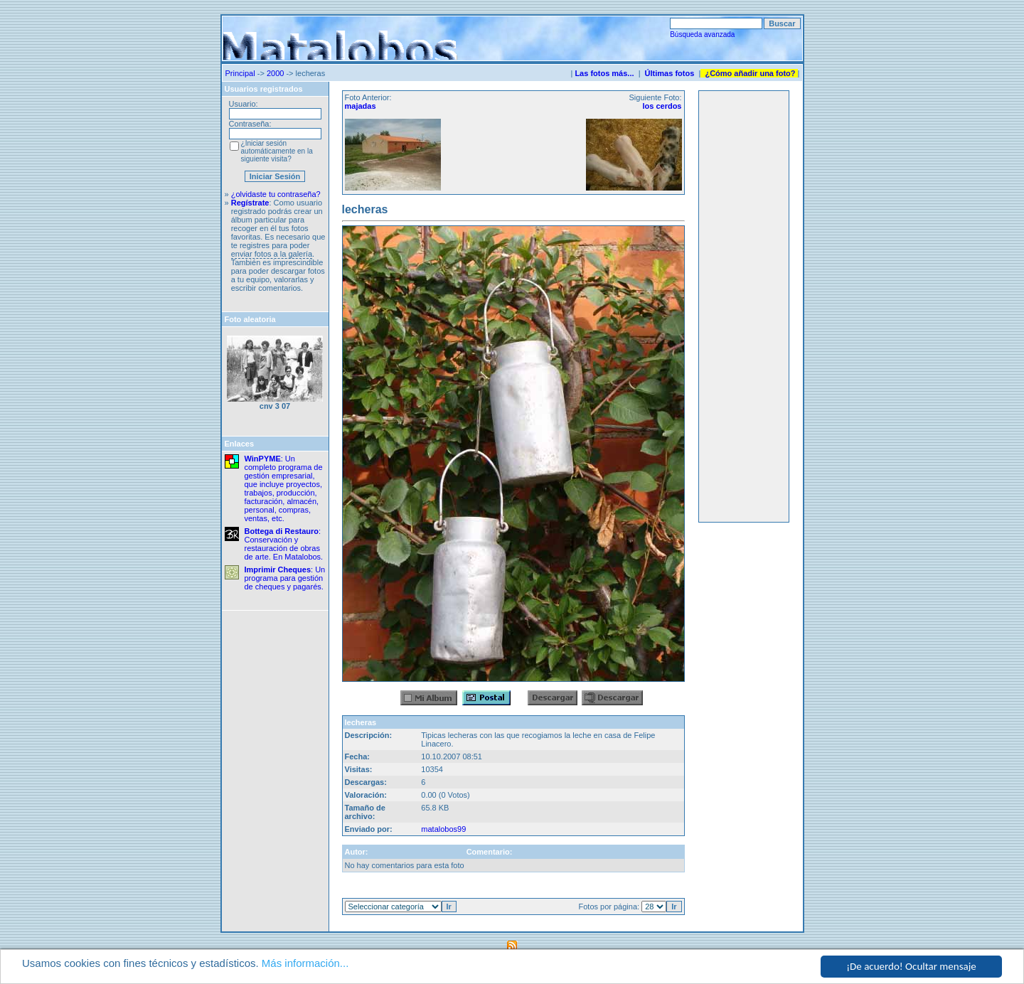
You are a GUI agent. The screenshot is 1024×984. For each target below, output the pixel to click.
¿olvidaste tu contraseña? (276, 194)
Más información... (305, 963)
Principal (240, 73)
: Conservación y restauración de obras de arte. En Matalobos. (284, 544)
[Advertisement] (743, 306)
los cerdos (661, 106)
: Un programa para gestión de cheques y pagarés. (285, 578)
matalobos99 (443, 829)
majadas (360, 106)
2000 (275, 73)
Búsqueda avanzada (702, 34)
